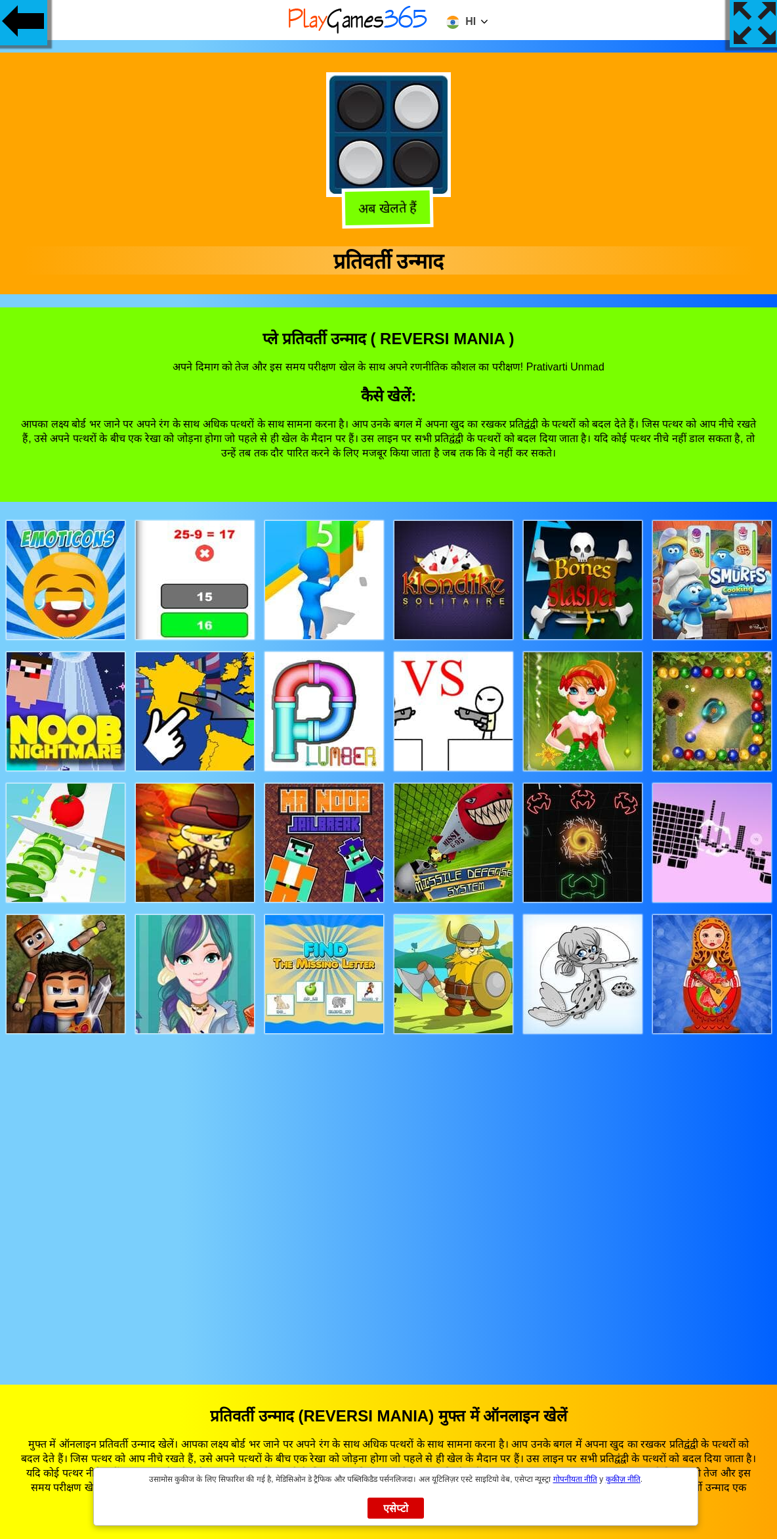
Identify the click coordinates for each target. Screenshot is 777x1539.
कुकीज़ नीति (623, 1479)
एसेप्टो (396, 1508)
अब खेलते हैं (390, 208)
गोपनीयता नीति (575, 1479)
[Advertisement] (388, 1197)
